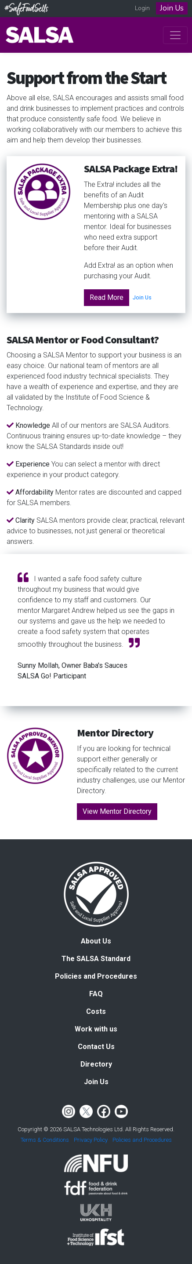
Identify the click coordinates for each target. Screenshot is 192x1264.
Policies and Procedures (96, 976)
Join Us (172, 8)
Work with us (96, 1029)
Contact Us (96, 1046)
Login (142, 8)
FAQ (96, 994)
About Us (96, 941)
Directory (96, 1064)
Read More (106, 297)
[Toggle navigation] (175, 35)
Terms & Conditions (45, 1140)
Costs (96, 1011)
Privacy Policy (91, 1140)
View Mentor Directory (117, 811)
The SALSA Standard (96, 958)
